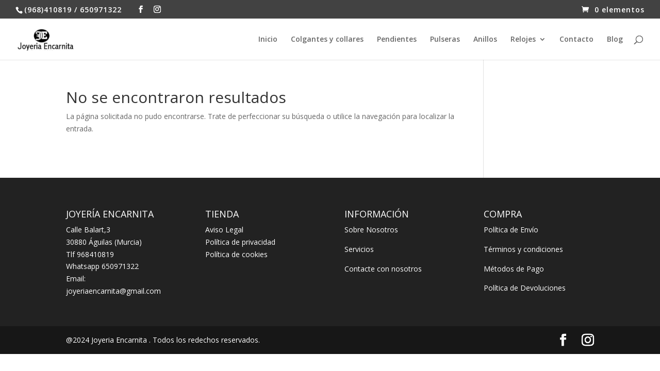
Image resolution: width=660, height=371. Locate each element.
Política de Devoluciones (525, 288)
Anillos (485, 40)
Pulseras (445, 40)
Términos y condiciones (523, 249)
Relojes (523, 40)
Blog (615, 40)
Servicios (359, 249)
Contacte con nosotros (383, 269)
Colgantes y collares (327, 40)
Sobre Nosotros (371, 229)
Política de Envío (511, 229)
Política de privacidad (240, 242)
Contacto (576, 40)
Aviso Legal (224, 229)
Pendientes (397, 40)
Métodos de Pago (514, 269)
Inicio (267, 40)
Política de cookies (236, 254)
